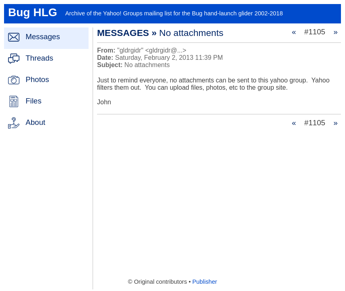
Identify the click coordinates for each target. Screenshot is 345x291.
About (35, 122)
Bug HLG (32, 12)
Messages (42, 36)
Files (33, 101)
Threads (39, 58)
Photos (37, 79)
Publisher (205, 281)
